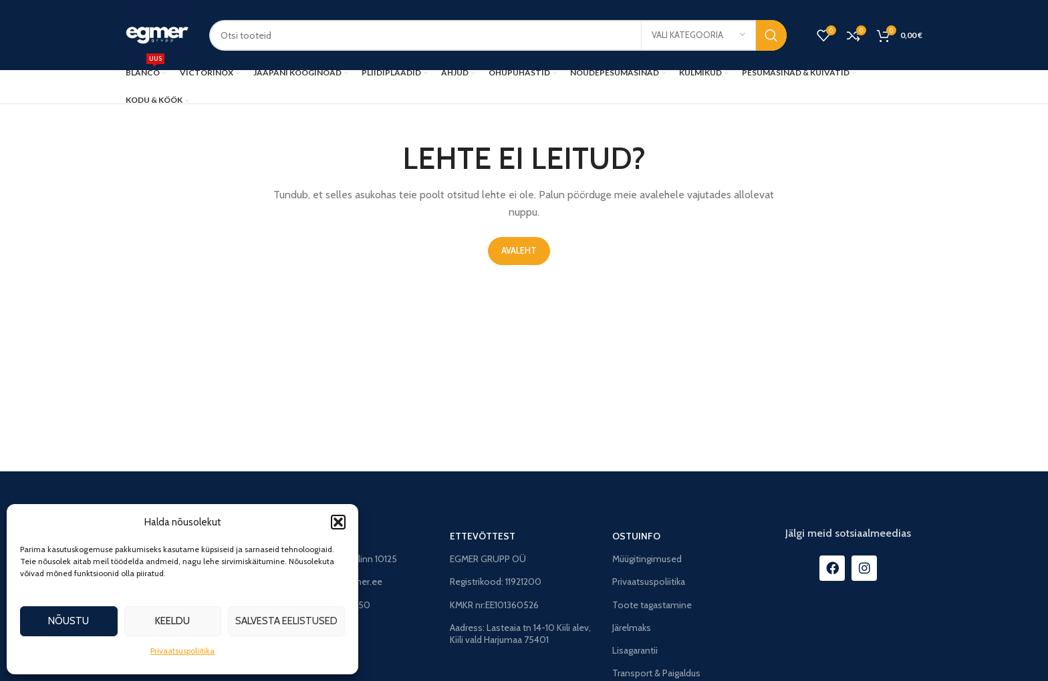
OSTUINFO (636, 536)
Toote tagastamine (652, 605)
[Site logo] (157, 34)
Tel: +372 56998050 (328, 605)
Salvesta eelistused (286, 621)
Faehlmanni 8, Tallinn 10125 (342, 559)
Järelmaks (631, 628)
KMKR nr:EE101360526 (494, 605)
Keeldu (172, 621)
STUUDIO (308, 536)
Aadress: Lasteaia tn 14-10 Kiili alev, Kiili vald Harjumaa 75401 (520, 634)
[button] (338, 522)
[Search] (498, 35)
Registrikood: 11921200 (495, 582)
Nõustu (68, 621)
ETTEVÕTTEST (482, 536)
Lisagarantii (635, 650)
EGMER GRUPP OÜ (488, 559)
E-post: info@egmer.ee (334, 582)
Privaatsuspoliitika (182, 651)
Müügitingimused (647, 559)
